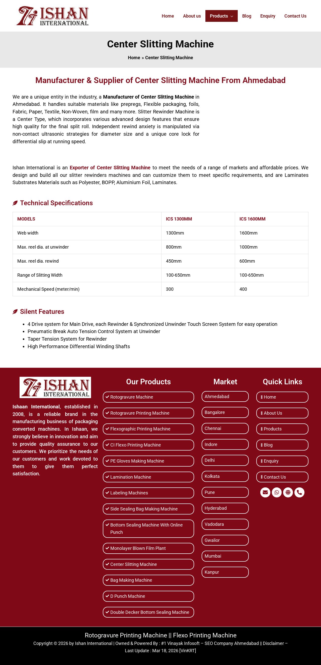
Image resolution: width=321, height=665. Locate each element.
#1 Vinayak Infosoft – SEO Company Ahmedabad (210, 643)
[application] (230, 16)
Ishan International (93, 643)
